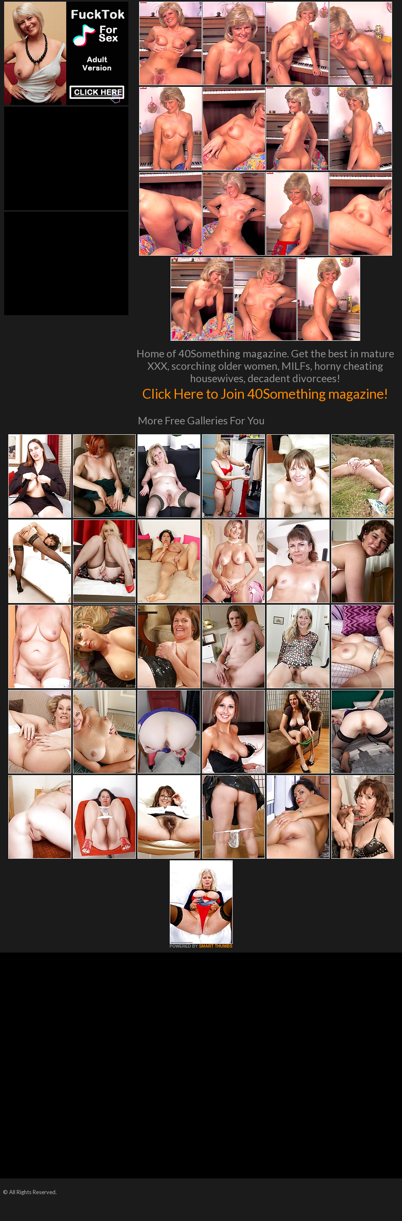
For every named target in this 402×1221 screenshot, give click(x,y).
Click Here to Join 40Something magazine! (265, 401)
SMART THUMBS (215, 963)
